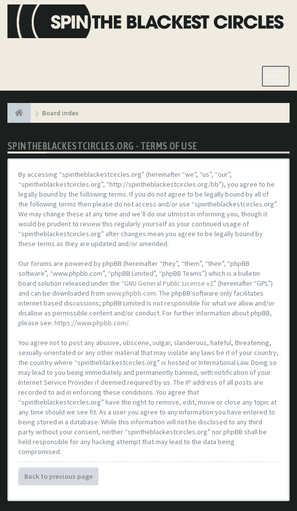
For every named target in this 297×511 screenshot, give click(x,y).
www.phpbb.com (131, 293)
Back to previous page (58, 476)
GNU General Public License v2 (168, 283)
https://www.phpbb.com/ (91, 322)
